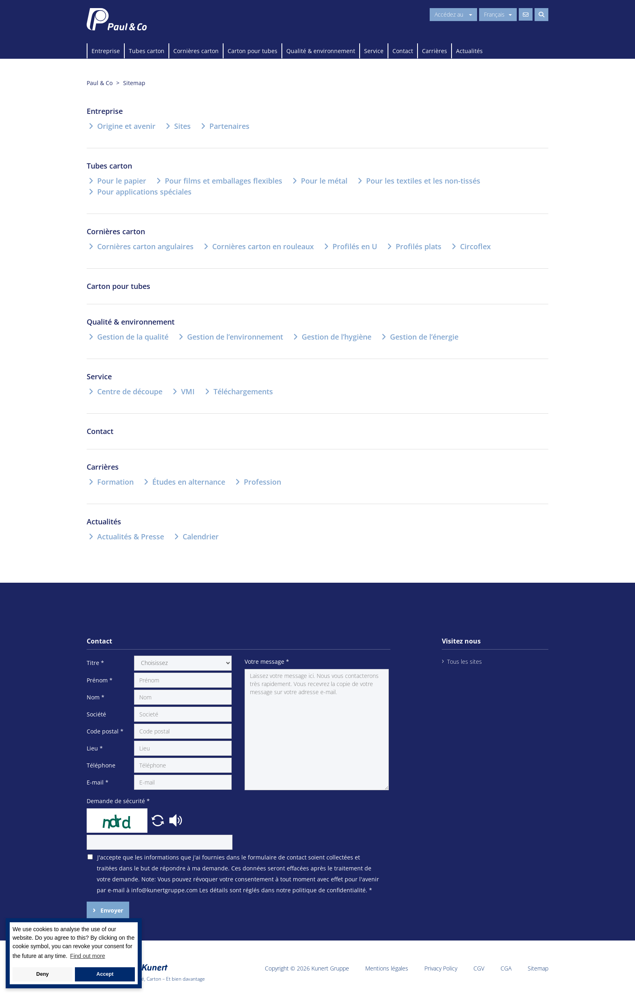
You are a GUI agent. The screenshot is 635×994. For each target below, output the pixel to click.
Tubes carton (146, 51)
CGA (506, 968)
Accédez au (453, 14)
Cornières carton (196, 51)
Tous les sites (464, 661)
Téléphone (101, 765)
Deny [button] (42, 974)
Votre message (267, 661)
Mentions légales (386, 968)
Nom (95, 697)
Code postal (105, 731)
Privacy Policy (440, 968)
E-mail (98, 782)
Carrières (434, 51)
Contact (402, 51)
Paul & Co (100, 83)
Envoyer (111, 910)
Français (498, 14)
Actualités (469, 51)
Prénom (100, 680)
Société (96, 714)
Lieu (95, 748)
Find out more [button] (87, 956)
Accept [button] (104, 974)
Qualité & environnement (320, 51)
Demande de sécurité (118, 801)
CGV (478, 968)
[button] (158, 819)
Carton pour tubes (252, 51)
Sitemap (538, 968)
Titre (95, 663)
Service (374, 51)
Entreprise (106, 51)
